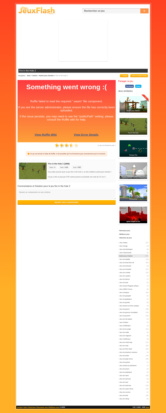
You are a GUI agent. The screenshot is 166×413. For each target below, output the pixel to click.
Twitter (138, 86)
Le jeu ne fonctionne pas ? (107, 145)
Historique (32, 407)
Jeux (147, 407)
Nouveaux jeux (42, 407)
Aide (25, 407)
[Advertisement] (83, 40)
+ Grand (124, 75)
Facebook (129, 86)
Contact (20, 407)
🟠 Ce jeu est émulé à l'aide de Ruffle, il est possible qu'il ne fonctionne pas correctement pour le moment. (67, 154)
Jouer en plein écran (139, 75)
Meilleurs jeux (54, 407)
